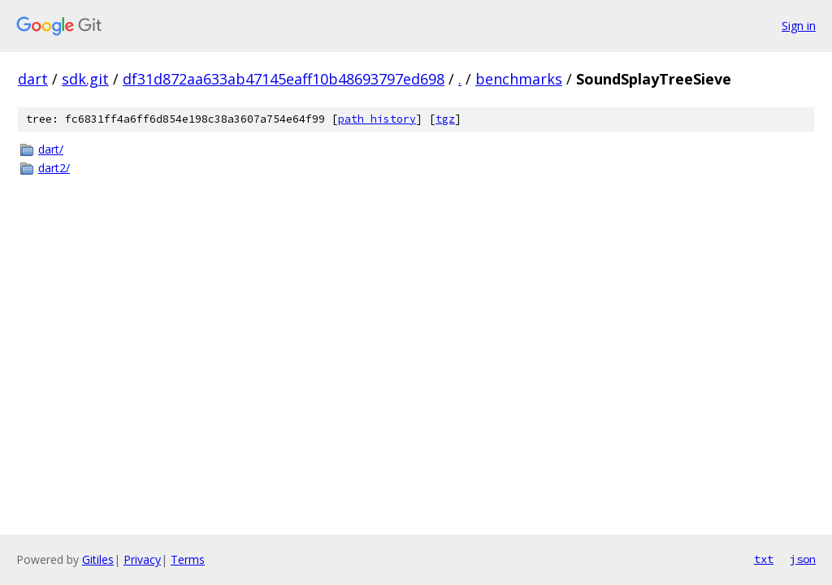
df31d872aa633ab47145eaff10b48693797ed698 (283, 79)
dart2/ (54, 168)
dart (33, 79)
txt (764, 559)
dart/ (50, 149)
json (803, 559)
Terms (188, 559)
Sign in (799, 25)
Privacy (142, 559)
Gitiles (98, 559)
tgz (445, 119)
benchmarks (518, 79)
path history (377, 119)
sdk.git (85, 79)
